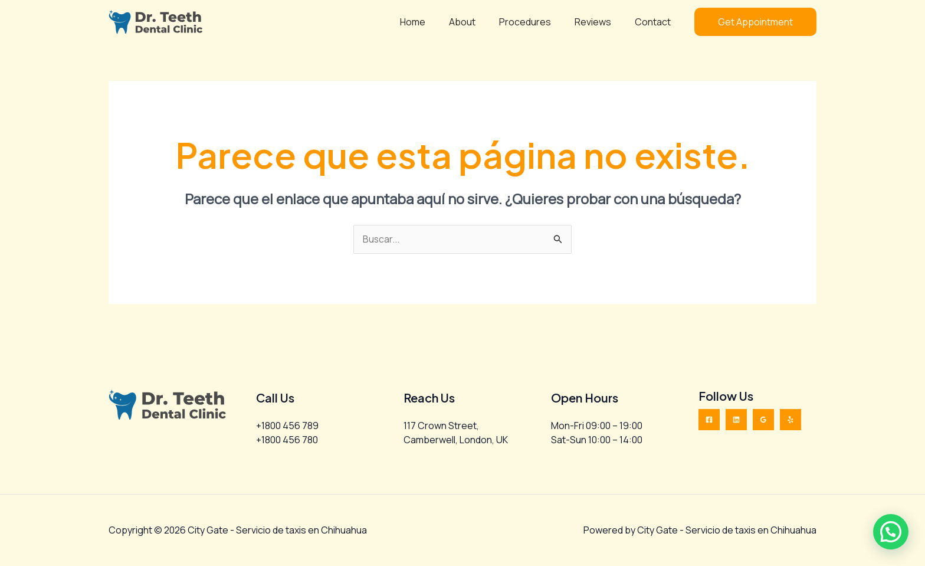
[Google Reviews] (763, 420)
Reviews (600, 21)
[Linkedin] (736, 420)
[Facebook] (709, 420)
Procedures (537, 21)
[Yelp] (790, 420)
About (478, 21)
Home (434, 21)
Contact (655, 21)
